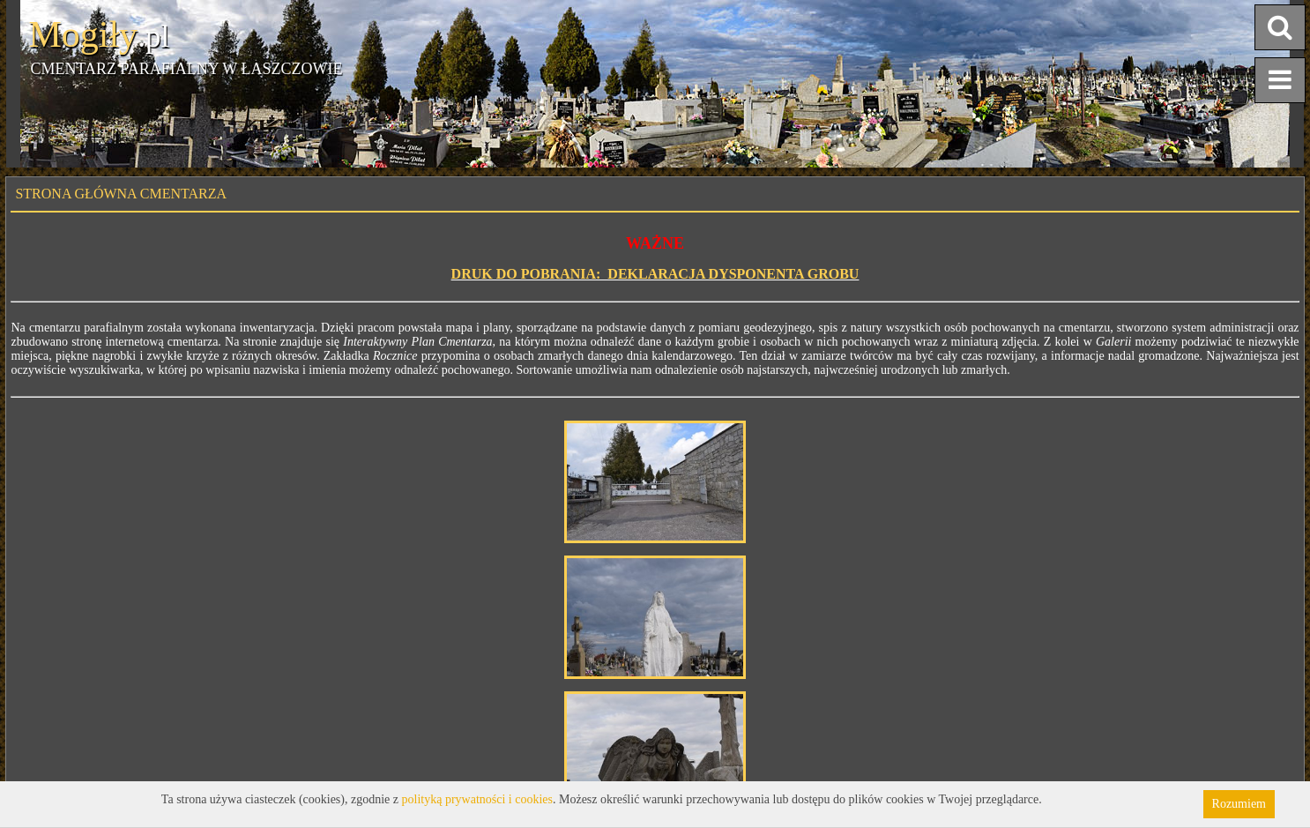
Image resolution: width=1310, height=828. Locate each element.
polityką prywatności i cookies (477, 799)
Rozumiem (1239, 803)
